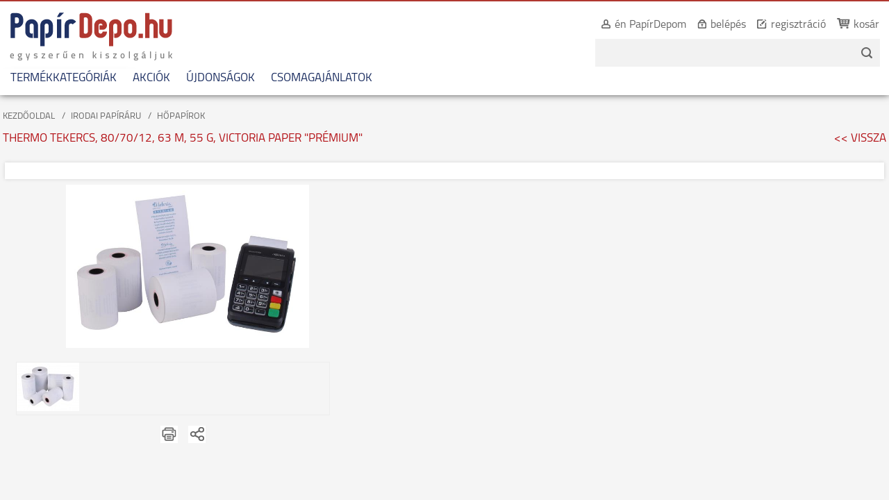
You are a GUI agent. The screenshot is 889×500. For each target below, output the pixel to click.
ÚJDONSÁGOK (220, 78)
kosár (851, 25)
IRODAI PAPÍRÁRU (106, 116)
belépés (713, 25)
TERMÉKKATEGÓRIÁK (63, 78)
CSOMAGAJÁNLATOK (321, 78)
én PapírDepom (635, 25)
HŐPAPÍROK (181, 116)
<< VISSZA (860, 138)
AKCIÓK (151, 78)
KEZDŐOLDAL (29, 116)
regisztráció (783, 25)
